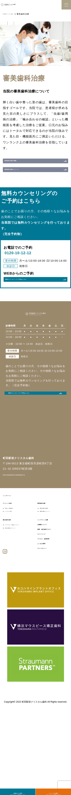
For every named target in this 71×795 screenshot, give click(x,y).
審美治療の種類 (48, 568)
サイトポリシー (47, 617)
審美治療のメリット (51, 573)
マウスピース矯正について (20, 590)
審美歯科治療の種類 (19, 164)
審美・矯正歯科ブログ (51, 595)
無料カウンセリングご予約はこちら (29, 449)
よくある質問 (46, 611)
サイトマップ (46, 600)
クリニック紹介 (13, 562)
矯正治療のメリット (16, 595)
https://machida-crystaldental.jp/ (24, 532)
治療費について (47, 589)
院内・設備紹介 (14, 568)
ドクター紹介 (12, 573)
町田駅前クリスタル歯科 (14, 14)
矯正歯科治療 (11, 584)
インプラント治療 (48, 584)
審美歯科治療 (46, 562)
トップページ (11, 553)
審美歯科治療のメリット (22, 179)
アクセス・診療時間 (50, 606)
